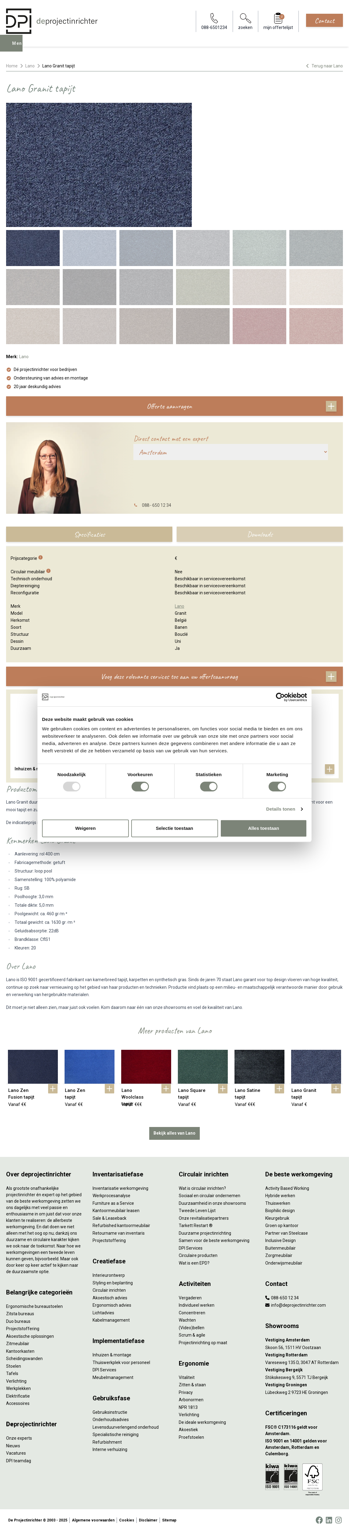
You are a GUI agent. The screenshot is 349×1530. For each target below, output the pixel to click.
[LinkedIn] (329, 1519)
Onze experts (19, 1437)
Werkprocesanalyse (111, 1194)
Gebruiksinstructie (110, 1411)
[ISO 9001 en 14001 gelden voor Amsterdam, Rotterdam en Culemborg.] (304, 1446)
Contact (324, 20)
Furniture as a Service (113, 1202)
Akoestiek (188, 1428)
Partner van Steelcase (286, 1231)
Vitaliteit (187, 1376)
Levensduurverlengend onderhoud (126, 1426)
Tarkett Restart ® (196, 1224)
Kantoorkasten (20, 1350)
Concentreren (192, 1311)
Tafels (12, 1372)
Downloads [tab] (260, 534)
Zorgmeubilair (278, 1254)
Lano (30, 65)
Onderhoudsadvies (111, 1418)
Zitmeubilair (17, 1342)
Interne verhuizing (110, 1448)
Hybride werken (280, 1194)
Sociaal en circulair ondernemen (209, 1194)
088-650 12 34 (282, 1296)
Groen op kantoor (281, 1224)
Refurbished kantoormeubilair (121, 1224)
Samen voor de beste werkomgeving (214, 1239)
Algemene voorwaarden (93, 1519)
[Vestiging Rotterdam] (304, 1354)
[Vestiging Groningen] (304, 1384)
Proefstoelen (191, 1436)
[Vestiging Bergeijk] (304, 1369)
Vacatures (16, 1451)
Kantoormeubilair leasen (116, 1209)
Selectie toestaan (174, 828)
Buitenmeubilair (280, 1246)
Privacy (186, 1391)
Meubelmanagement (113, 1376)
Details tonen (280, 809)
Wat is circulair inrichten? (202, 1187)
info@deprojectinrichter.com (295, 1303)
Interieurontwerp (109, 1274)
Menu (19, 47)
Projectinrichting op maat (203, 1341)
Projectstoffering (22, 1327)
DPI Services (104, 1368)
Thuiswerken (277, 1202)
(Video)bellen (191, 1326)
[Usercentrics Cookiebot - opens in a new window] (280, 697)
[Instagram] (338, 1519)
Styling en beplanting (113, 1281)
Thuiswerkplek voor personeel (121, 1361)
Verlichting (16, 1379)
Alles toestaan (263, 828)
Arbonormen (191, 1398)
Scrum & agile (192, 1333)
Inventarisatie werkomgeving (120, 1187)
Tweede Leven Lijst (197, 1209)
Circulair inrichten (109, 1289)
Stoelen (13, 1365)
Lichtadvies (103, 1311)
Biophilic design (280, 1209)
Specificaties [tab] (89, 534)
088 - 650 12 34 (156, 505)
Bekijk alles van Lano (174, 1131)
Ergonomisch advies (112, 1303)
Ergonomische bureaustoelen (34, 1305)
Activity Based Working (287, 1187)
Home (12, 65)
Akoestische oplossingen (30, 1335)
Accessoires (18, 1402)
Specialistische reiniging (116, 1433)
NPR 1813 (188, 1406)
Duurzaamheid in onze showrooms (212, 1202)
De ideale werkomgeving (202, 1421)
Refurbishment (107, 1440)
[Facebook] (319, 1519)
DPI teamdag (18, 1459)
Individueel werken (196, 1303)
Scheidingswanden (24, 1357)
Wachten (187, 1318)
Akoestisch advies (110, 1296)
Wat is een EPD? (194, 1261)
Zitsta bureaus (20, 1312)
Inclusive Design (280, 1239)
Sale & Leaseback (109, 1217)
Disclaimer (148, 1519)
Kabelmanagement (111, 1318)
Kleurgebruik (277, 1217)
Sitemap (169, 1519)
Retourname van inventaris (119, 1231)
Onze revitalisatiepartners (204, 1217)
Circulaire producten (198, 1254)
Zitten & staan (192, 1383)
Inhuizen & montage (112, 1353)
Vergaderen (190, 1296)
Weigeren (85, 828)
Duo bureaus (18, 1320)
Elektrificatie (18, 1394)
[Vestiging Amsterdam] (304, 1339)
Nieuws (13, 1444)
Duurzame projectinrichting (205, 1231)
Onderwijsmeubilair (283, 1261)
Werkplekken (18, 1387)
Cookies (126, 1519)
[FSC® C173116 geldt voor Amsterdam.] (304, 1429)
